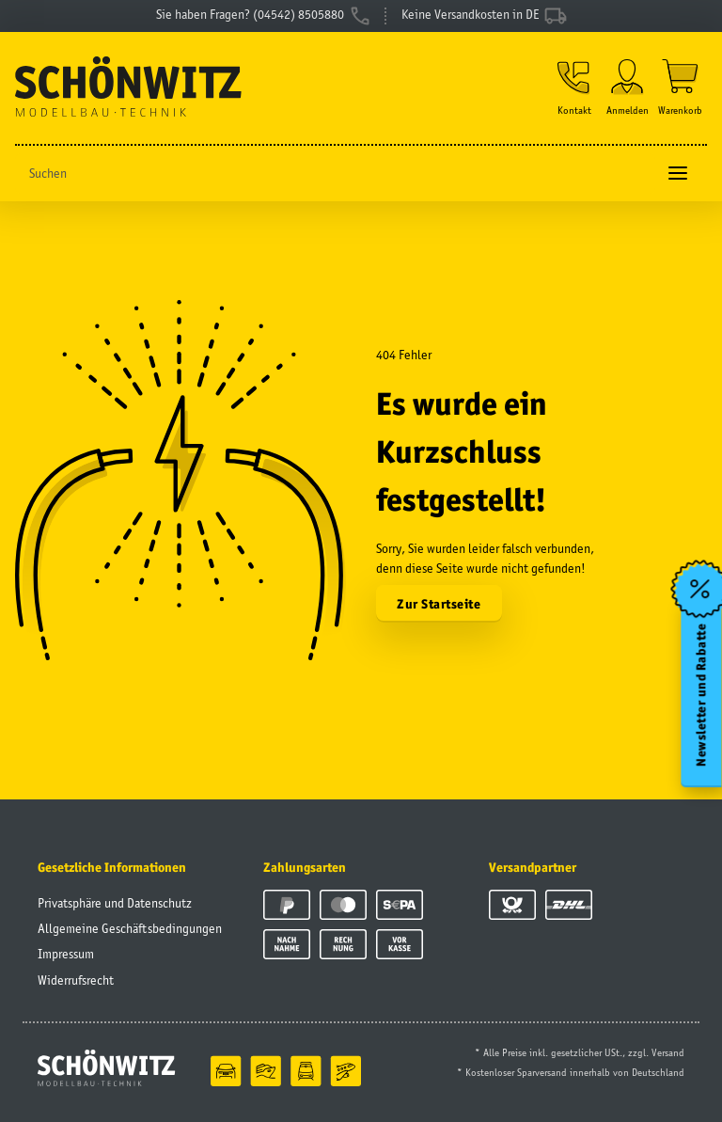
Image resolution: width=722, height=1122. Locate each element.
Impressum (66, 953)
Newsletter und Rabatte (702, 694)
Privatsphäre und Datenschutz (115, 902)
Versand (667, 1052)
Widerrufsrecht (76, 980)
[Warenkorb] (680, 87)
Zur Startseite (438, 603)
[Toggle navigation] (678, 173)
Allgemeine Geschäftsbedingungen (130, 928)
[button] (574, 87)
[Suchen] (335, 173)
